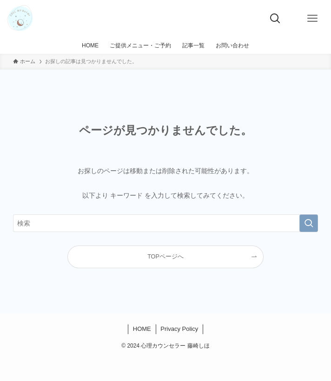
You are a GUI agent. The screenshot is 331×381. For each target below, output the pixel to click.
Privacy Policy (179, 328)
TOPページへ (165, 256)
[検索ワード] (165, 223)
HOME (142, 328)
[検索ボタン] (275, 18)
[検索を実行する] (308, 223)
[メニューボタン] (312, 18)
